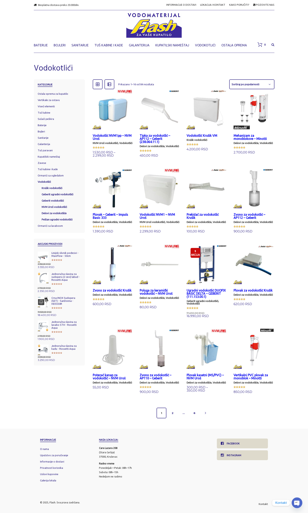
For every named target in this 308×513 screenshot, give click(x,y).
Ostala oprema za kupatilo (53, 93)
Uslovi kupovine (49, 474)
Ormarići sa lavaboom (50, 225)
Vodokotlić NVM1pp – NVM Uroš (112, 137)
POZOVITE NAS (263, 5)
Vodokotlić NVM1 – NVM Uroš (157, 216)
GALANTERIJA (139, 45)
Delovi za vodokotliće (152, 146)
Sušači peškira (46, 118)
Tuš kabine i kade (48, 169)
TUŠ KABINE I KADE (108, 45)
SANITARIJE (80, 45)
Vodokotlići (125, 143)
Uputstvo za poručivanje (54, 455)
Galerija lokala (48, 480)
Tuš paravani (45, 150)
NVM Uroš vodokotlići (105, 143)
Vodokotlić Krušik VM (202, 135)
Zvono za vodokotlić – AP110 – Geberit (155, 376)
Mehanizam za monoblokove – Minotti (250, 137)
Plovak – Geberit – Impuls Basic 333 (110, 216)
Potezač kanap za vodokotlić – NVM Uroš (109, 376)
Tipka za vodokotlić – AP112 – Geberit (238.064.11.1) (155, 139)
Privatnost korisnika (51, 467)
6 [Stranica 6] (194, 413)
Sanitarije (43, 137)
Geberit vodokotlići (53, 200)
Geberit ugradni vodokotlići (202, 301)
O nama (44, 449)
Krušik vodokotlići (197, 140)
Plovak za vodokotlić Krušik (253, 290)
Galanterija (44, 144)
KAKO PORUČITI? (239, 5)
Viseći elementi (46, 106)
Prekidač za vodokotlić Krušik (203, 216)
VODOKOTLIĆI (205, 45)
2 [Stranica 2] (172, 413)
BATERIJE (41, 45)
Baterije (42, 125)
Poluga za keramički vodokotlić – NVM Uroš (156, 292)
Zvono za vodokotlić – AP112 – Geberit (249, 216)
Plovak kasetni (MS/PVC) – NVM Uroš (205, 376)
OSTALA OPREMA (234, 45)
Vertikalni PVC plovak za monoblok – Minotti (251, 376)
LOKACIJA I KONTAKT (212, 5)
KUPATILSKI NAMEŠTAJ (172, 45)
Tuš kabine (44, 112)
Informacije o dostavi (52, 461)
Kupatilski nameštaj (49, 156)
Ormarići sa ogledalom (51, 175)
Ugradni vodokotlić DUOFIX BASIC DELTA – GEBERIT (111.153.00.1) (206, 293)
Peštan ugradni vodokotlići (57, 219)
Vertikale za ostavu (49, 100)
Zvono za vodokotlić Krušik (112, 290)
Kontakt (263, 504)
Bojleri (41, 131)
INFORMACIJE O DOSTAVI (181, 5)
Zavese (42, 163)
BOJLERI (60, 45)
